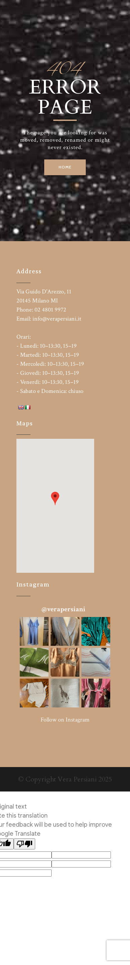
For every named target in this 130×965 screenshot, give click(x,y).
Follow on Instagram (65, 719)
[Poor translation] (24, 843)
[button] (55, 498)
